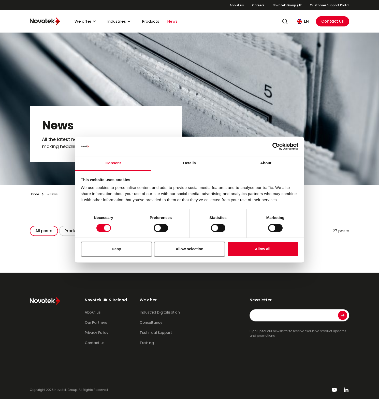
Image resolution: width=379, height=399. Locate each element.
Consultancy (151, 322)
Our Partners (96, 322)
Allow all (262, 249)
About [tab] (265, 163)
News (172, 21)
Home (34, 194)
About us (237, 5)
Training (147, 342)
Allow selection (189, 249)
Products (150, 21)
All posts (43, 230)
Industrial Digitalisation (160, 312)
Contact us (332, 21)
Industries (117, 21)
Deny (116, 249)
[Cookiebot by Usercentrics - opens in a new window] (276, 146)
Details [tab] (189, 163)
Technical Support (156, 332)
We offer (83, 21)
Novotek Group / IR (287, 5)
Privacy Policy (96, 332)
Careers (258, 5)
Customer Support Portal (329, 5)
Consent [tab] (113, 163)
